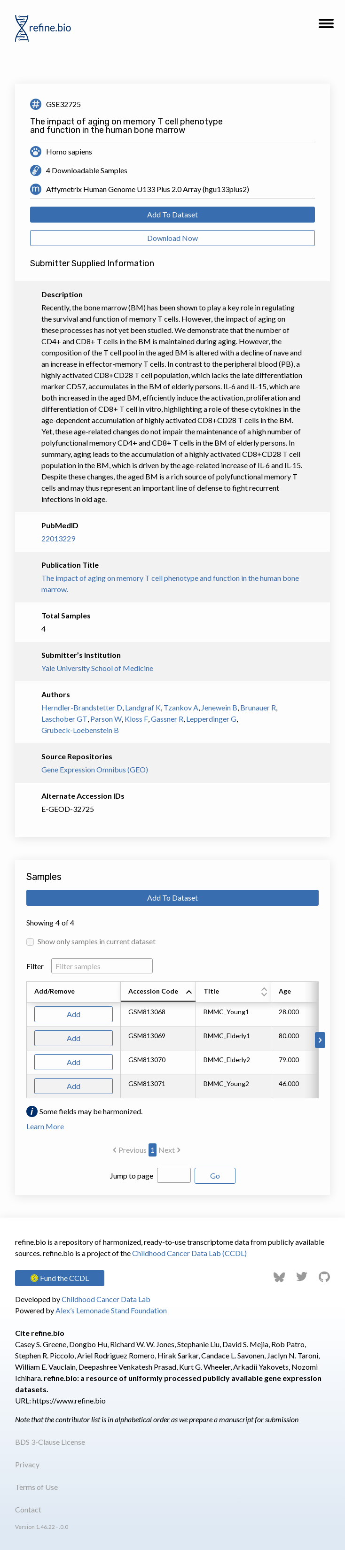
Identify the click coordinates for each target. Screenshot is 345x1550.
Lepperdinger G (211, 718)
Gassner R (167, 718)
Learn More (45, 1126)
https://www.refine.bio (69, 1400)
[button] (326, 26)
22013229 (58, 538)
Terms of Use (36, 1486)
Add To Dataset (172, 214)
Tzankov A (181, 707)
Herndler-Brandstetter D (81, 707)
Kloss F (136, 718)
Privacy (27, 1464)
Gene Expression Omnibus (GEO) (94, 769)
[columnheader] (158, 992)
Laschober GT (64, 718)
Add (73, 1014)
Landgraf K (143, 707)
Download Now (172, 237)
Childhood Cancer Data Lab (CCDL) (189, 1253)
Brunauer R (258, 707)
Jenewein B (219, 707)
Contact (28, 1509)
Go (215, 1175)
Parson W (106, 718)
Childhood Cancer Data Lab (106, 1299)
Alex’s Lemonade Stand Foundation (111, 1310)
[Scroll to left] (25, 1040)
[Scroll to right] (320, 1040)
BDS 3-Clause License (50, 1441)
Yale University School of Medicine (97, 667)
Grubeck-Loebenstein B (80, 729)
